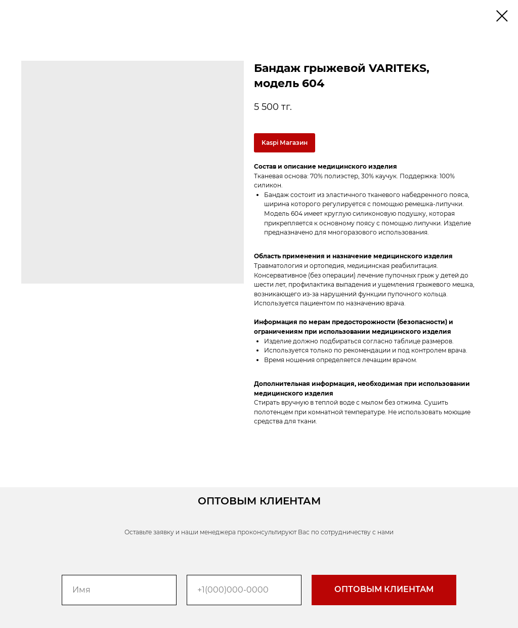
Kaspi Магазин (285, 142)
